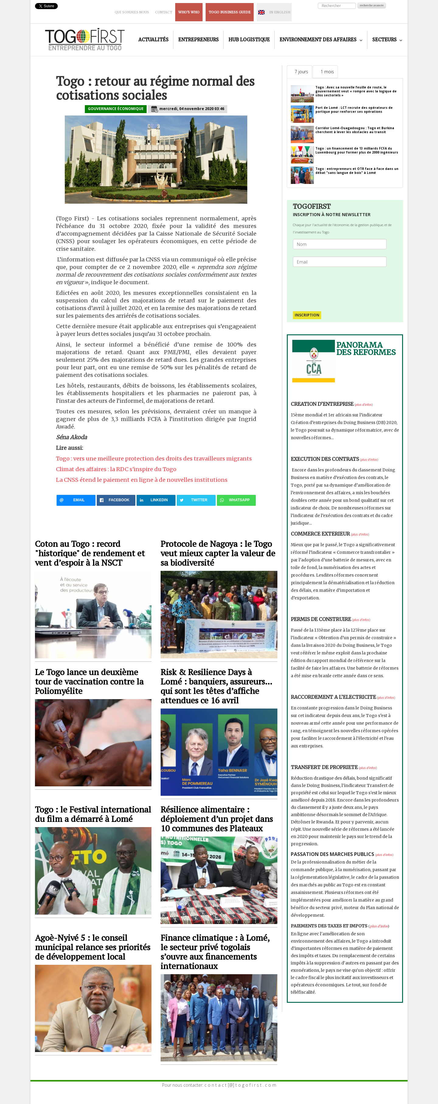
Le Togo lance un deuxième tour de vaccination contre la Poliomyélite (89, 681)
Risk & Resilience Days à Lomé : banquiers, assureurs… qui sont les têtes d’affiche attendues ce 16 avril (216, 686)
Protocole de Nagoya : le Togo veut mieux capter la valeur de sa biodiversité (218, 553)
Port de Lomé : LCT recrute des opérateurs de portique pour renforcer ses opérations (354, 109)
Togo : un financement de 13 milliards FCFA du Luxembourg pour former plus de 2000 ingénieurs (356, 150)
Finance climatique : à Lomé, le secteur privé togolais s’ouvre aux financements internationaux (215, 951)
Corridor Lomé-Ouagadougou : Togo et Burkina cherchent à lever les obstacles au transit (354, 130)
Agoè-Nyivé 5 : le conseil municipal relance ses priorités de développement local (92, 947)
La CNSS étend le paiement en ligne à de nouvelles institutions (142, 479)
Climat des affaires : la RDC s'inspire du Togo (116, 469)
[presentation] (342, 286)
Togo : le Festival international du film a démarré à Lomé (93, 814)
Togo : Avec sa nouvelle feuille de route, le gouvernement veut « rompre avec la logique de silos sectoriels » (356, 91)
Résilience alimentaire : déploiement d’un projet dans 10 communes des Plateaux (217, 819)
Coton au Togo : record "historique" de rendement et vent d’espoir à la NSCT (90, 553)
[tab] (299, 71)
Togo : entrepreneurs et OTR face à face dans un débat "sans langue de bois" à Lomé (356, 171)
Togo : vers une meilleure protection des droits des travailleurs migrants (154, 458)
